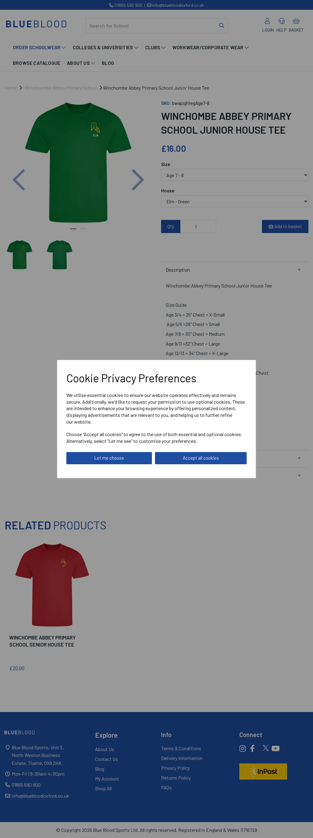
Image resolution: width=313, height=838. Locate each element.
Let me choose (109, 458)
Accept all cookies (201, 458)
